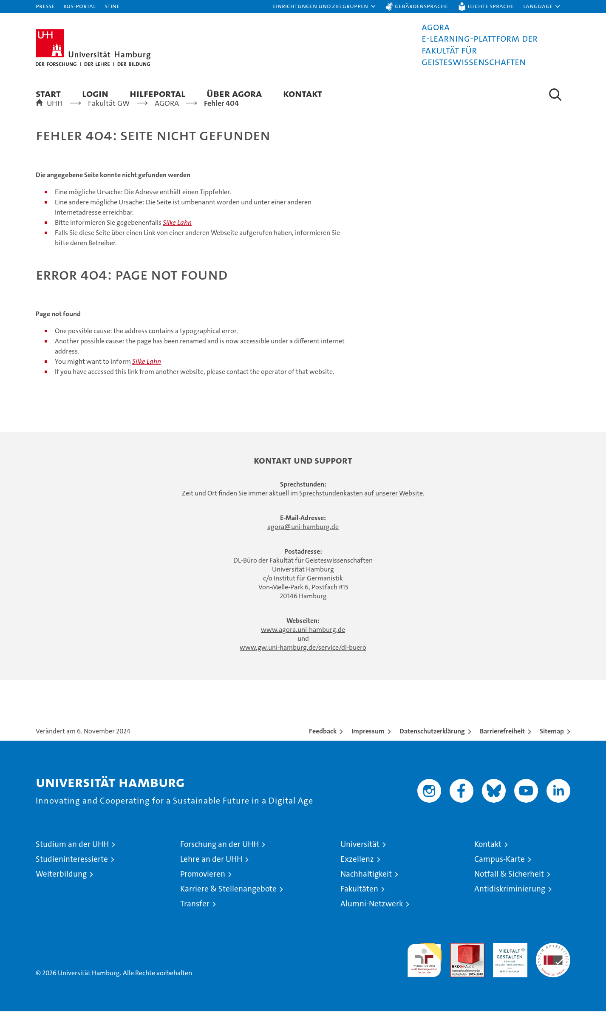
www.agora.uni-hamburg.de (303, 651)
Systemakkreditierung (553, 969)
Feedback (323, 752)
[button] (325, 6)
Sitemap (552, 752)
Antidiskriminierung (509, 910)
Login (95, 93)
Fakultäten (359, 910)
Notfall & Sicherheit (509, 895)
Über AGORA (234, 93)
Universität (359, 865)
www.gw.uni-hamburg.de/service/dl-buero (303, 669)
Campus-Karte (499, 880)
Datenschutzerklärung (432, 752)
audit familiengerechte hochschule (424, 978)
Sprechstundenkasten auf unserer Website (361, 514)
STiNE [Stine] (112, 5)
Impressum (368, 752)
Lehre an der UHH (211, 880)
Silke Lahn (177, 244)
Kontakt (302, 93)
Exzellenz (357, 880)
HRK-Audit (508, 969)
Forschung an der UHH (219, 865)
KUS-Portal (79, 5)
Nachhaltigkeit (366, 895)
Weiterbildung (61, 895)
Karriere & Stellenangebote (228, 910)
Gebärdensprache (421, 5)
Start (48, 93)
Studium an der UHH (72, 865)
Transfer (195, 925)
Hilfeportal (157, 93)
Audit (458, 969)
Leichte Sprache (490, 5)
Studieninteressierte (72, 880)
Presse (45, 5)
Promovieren (202, 895)
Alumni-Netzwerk (371, 925)
